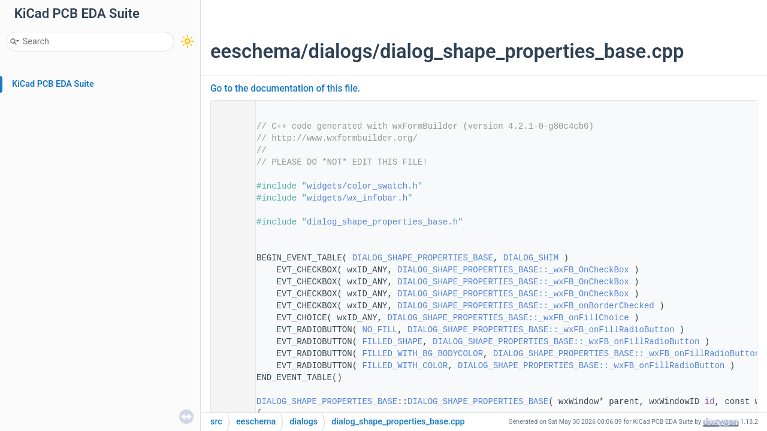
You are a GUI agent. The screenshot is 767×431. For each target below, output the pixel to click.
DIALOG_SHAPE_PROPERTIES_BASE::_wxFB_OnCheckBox (513, 270)
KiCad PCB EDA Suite (53, 84)
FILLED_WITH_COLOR (405, 366)
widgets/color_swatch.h (362, 186)
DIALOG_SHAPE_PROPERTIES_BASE (422, 258)
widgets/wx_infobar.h (357, 198)
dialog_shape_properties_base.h (382, 222)
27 (229, 401)
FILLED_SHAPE (392, 342)
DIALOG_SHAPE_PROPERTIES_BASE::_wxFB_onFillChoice (508, 318)
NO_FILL (379, 330)
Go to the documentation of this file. (285, 88)
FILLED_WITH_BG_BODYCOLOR (422, 354)
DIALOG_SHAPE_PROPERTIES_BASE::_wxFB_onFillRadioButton (540, 330)
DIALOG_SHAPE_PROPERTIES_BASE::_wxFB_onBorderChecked (525, 306)
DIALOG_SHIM (530, 258)
